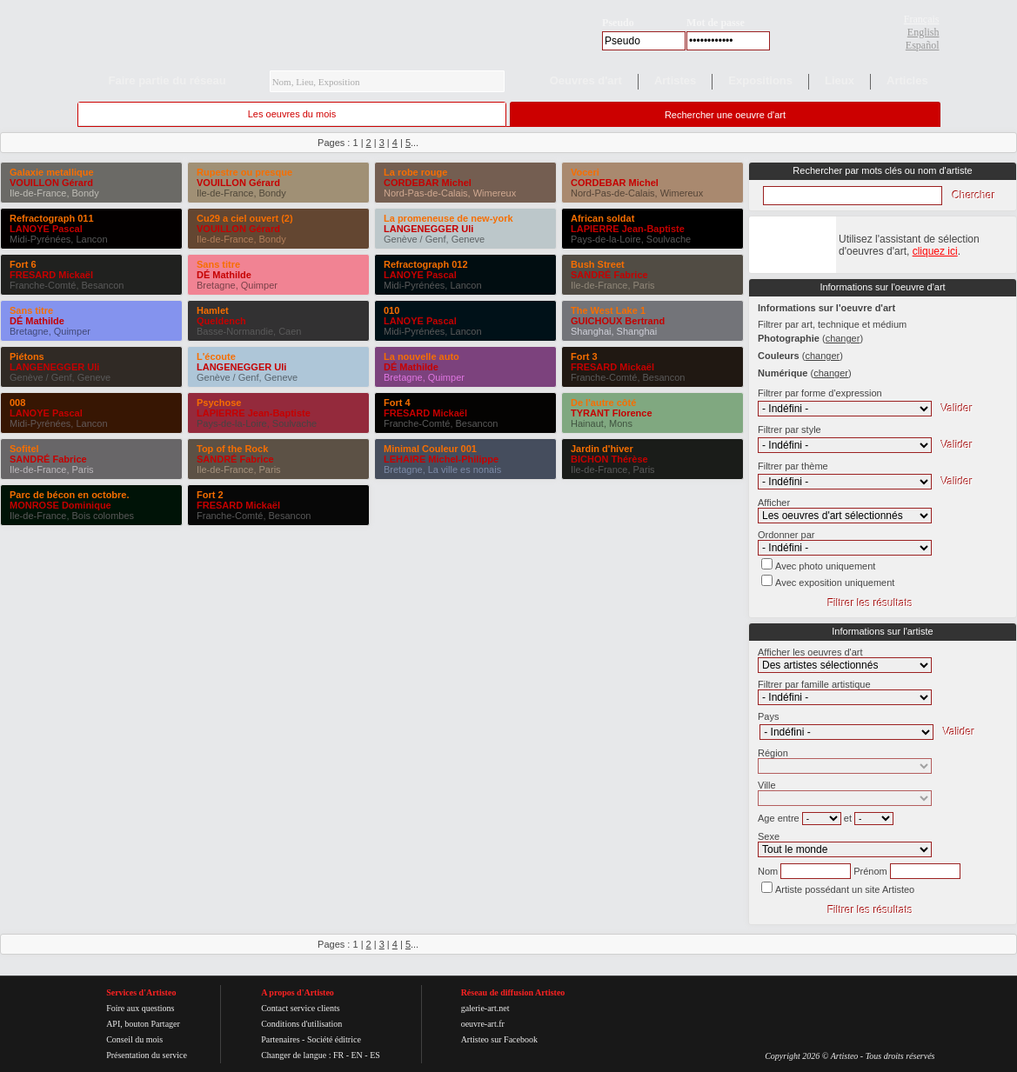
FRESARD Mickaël (51, 275)
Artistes (675, 80)
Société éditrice (334, 1039)
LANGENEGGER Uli (54, 367)
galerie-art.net (485, 1008)
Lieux (839, 80)
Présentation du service (146, 1055)
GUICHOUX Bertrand (618, 321)
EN (356, 1055)
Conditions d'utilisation (301, 1024)
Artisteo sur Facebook (499, 1039)
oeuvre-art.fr (483, 1024)
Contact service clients (300, 1008)
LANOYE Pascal (46, 228)
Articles (907, 80)
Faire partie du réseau (167, 80)
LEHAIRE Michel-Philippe (441, 459)
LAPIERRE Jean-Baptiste (254, 413)
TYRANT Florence (611, 413)
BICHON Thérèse (609, 459)
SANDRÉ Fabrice (48, 459)
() (842, 338)
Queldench (221, 321)
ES (375, 1055)
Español (923, 45)
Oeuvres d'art (586, 80)
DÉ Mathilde (37, 321)
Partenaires (280, 1039)
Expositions (760, 80)
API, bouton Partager (143, 1024)
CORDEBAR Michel (428, 182)
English (923, 32)
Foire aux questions (140, 1008)
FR (338, 1055)
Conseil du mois (134, 1039)
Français (922, 19)
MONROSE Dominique (60, 505)
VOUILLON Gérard (51, 182)
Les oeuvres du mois (292, 114)
